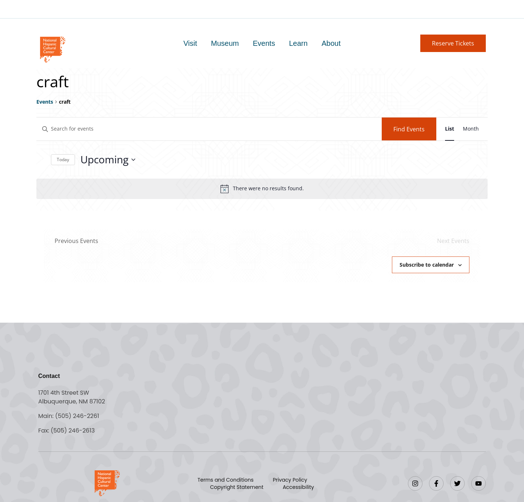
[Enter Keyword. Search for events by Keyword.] (209, 128)
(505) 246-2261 (77, 416)
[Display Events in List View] (449, 128)
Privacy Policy (290, 479)
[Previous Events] (76, 241)
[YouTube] (478, 483)
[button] (453, 43)
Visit (190, 43)
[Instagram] (415, 483)
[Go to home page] (52, 49)
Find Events (409, 129)
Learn (298, 43)
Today (63, 159)
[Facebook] (436, 483)
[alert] (262, 189)
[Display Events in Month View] (471, 128)
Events (264, 43)
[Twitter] (457, 483)
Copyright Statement (236, 487)
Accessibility (298, 487)
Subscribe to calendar (427, 264)
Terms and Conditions (226, 479)
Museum (225, 43)
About (330, 43)
